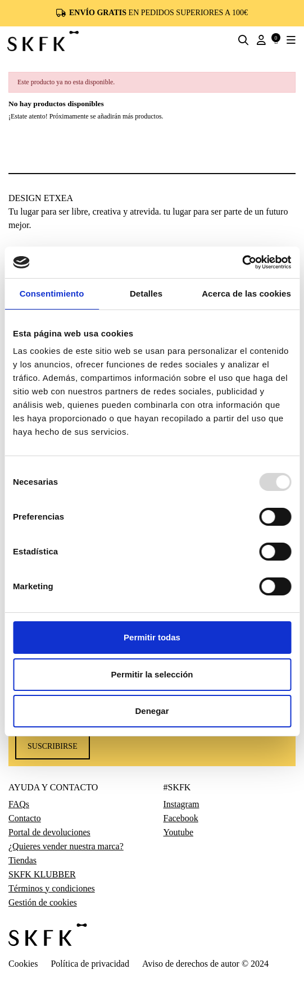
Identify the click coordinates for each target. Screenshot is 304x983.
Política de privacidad (90, 963)
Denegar (152, 711)
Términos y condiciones (51, 888)
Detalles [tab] (146, 293)
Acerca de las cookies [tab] (246, 293)
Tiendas (22, 860)
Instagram (181, 804)
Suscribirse (53, 746)
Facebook (181, 818)
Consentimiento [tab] (52, 293)
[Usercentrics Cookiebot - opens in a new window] (242, 262)
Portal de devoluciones (49, 832)
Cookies (23, 963)
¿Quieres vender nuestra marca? (66, 846)
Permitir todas (152, 637)
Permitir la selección (152, 674)
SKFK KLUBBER (42, 874)
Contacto (24, 818)
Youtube (179, 832)
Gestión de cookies (42, 902)
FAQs (18, 804)
